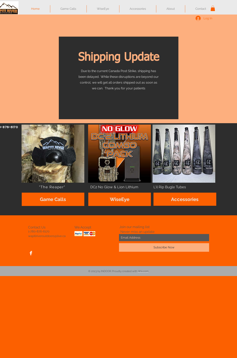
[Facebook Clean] (31, 253)
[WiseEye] (119, 199)
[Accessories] (184, 199)
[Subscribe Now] (164, 247)
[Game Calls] (53, 199)
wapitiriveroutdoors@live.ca (47, 236)
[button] (212, 8)
